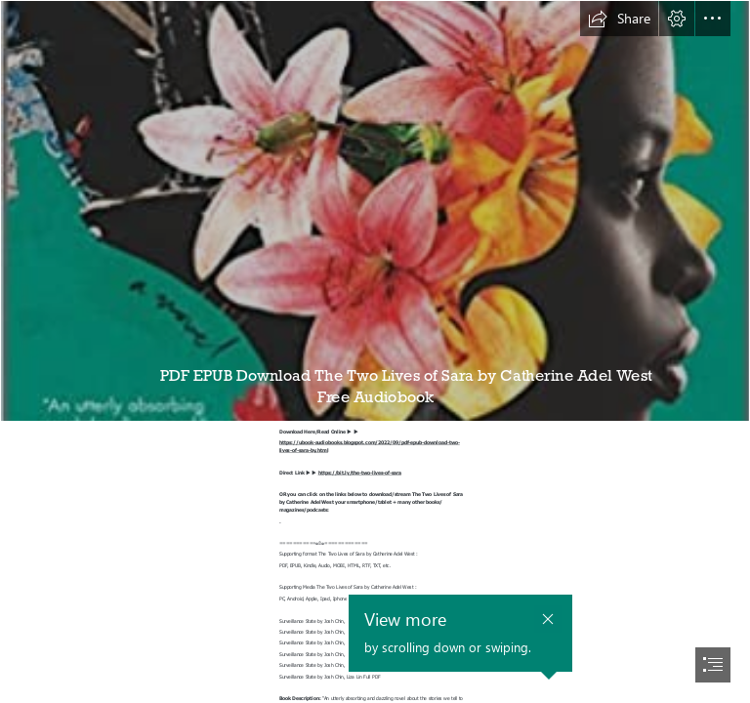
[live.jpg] (375, 211)
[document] (375, 351)
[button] (619, 18)
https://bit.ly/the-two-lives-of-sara (359, 473)
